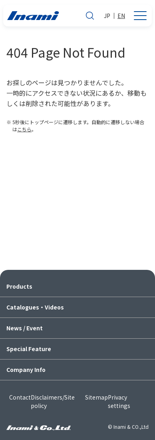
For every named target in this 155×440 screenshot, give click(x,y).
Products (19, 286)
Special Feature (28, 349)
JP (107, 16)
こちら (24, 129)
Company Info (26, 370)
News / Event (24, 328)
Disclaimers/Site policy (53, 401)
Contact (20, 397)
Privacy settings (119, 401)
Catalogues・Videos (35, 307)
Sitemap (96, 397)
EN (121, 16)
